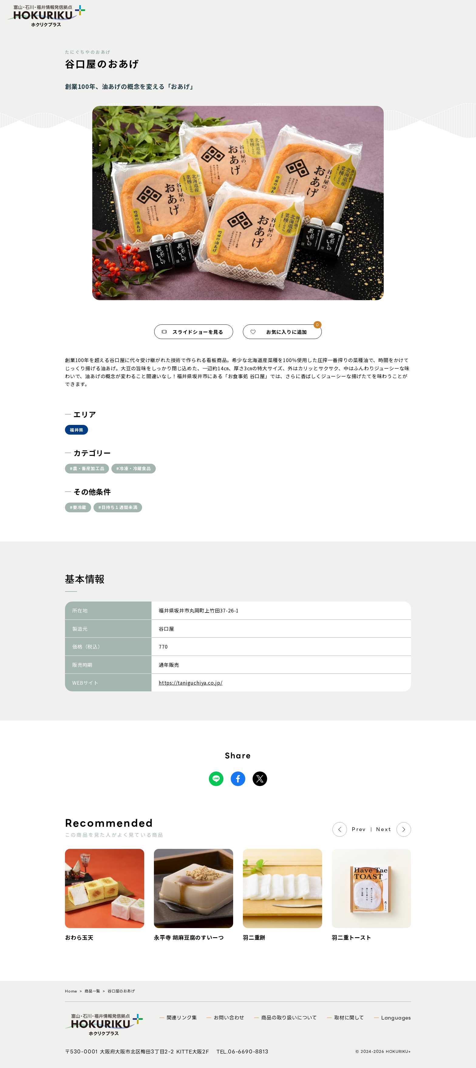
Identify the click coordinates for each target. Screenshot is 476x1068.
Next (384, 829)
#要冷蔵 (78, 507)
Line (216, 778)
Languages (396, 1018)
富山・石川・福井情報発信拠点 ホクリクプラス (46, 16)
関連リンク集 (182, 1018)
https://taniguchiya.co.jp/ (191, 682)
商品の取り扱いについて (289, 1018)
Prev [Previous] (359, 829)
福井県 (76, 430)
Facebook (238, 778)
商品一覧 (92, 991)
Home (71, 991)
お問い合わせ (229, 1018)
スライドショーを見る (197, 331)
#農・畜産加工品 (87, 468)
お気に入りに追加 (286, 331)
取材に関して (349, 1018)
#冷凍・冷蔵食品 (133, 468)
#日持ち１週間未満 (117, 507)
